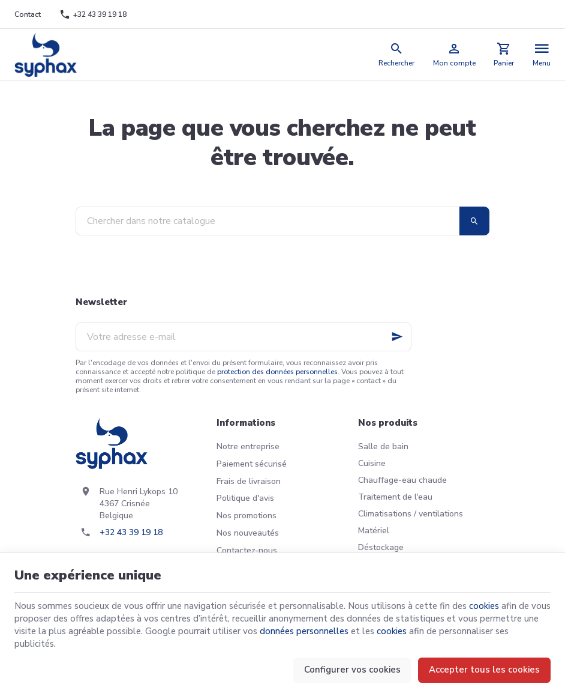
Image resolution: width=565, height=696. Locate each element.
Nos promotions (247, 515)
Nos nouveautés (248, 533)
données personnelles (304, 631)
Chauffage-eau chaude (402, 480)
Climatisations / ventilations (410, 513)
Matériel (373, 530)
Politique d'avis (245, 498)
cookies (484, 606)
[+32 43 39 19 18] (93, 14)
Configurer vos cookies (352, 670)
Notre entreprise (248, 446)
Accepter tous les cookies (484, 670)
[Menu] (542, 54)
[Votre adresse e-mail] (243, 336)
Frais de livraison (249, 481)
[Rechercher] (396, 54)
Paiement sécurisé (252, 464)
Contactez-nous (247, 550)
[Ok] (397, 336)
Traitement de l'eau (395, 497)
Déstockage (381, 547)
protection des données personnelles (277, 372)
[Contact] (27, 14)
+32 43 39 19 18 (131, 532)
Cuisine (372, 463)
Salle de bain (383, 446)
